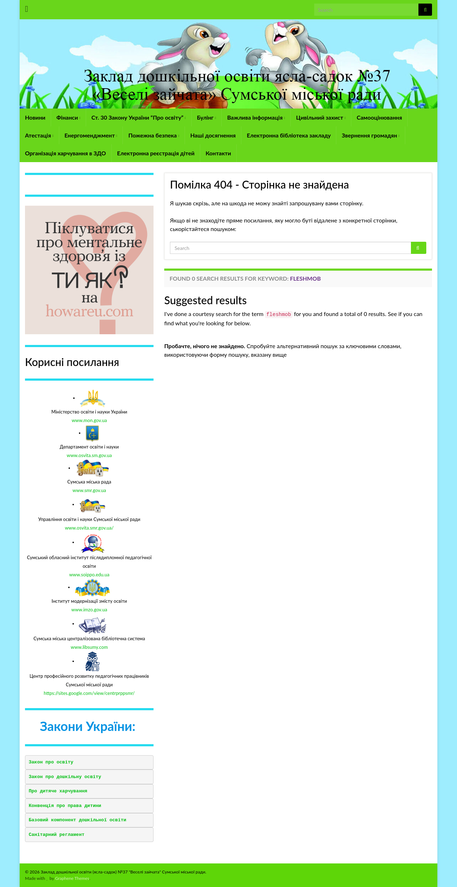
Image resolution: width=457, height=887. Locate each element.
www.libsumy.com (89, 647)
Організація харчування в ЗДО (65, 153)
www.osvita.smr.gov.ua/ (89, 528)
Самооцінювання (379, 117)
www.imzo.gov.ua (89, 609)
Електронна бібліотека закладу (289, 135)
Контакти (218, 153)
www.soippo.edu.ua (89, 574)
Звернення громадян (370, 135)
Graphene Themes (72, 878)
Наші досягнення (213, 135)
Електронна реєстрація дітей (156, 153)
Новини (35, 117)
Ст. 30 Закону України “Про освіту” (138, 117)
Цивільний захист (321, 117)
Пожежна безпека (153, 135)
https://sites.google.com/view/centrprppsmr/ (89, 693)
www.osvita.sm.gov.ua (89, 455)
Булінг (206, 117)
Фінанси (68, 117)
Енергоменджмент (91, 135)
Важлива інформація (256, 117)
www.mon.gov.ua (89, 420)
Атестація (39, 135)
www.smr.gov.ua (89, 490)
